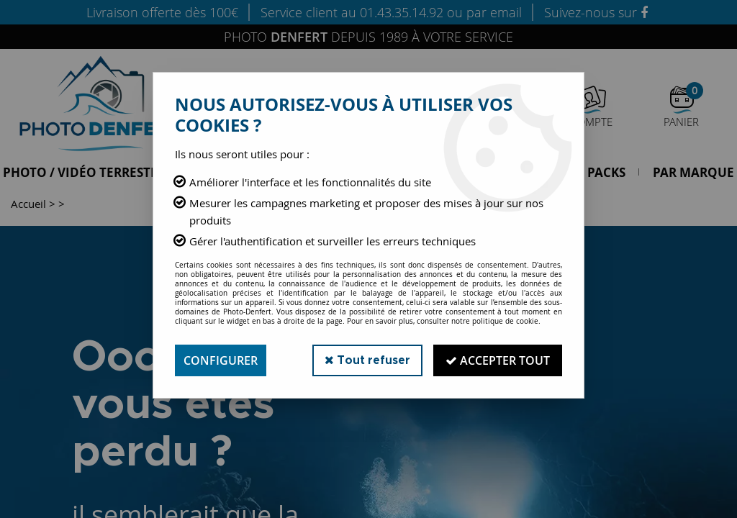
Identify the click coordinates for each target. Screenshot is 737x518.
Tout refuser (367, 360)
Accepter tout (498, 360)
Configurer (221, 360)
